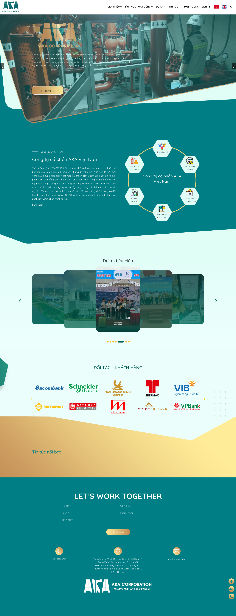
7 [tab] (129, 344)
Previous (20, 303)
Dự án (161, 6)
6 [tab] (126, 344)
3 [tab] (113, 344)
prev (2, 66)
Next (216, 303)
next (234, 66)
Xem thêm (37, 205)
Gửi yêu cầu (118, 534)
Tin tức (174, 6)
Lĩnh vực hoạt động (139, 6)
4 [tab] (116, 344)
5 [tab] (121, 344)
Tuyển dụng (191, 6)
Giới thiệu (115, 6)
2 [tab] (110, 344)
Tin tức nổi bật (49, 452)
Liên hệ (206, 6)
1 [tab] (108, 344)
